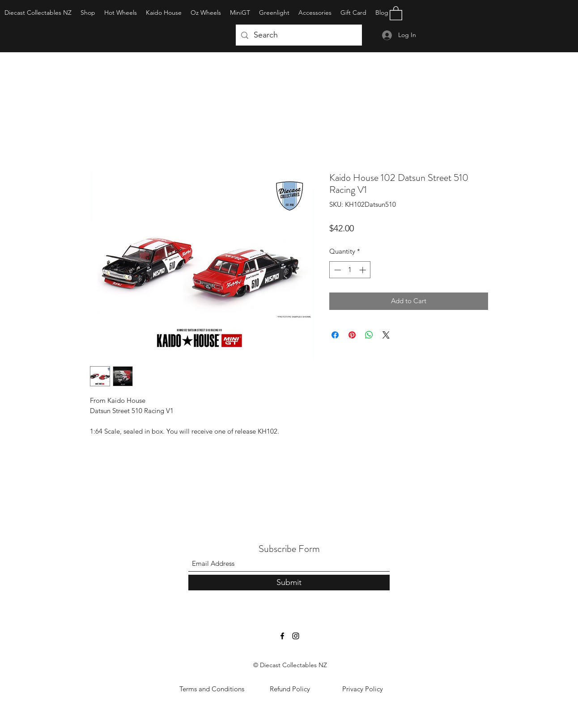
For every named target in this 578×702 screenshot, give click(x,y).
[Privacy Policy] (362, 689)
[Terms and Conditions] (211, 689)
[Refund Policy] (290, 689)
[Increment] (363, 270)
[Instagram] (295, 635)
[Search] (298, 35)
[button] (396, 12)
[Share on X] (386, 335)
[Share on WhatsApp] (369, 335)
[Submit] (289, 582)
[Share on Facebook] (335, 335)
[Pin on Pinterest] (352, 335)
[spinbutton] (350, 270)
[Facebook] (282, 635)
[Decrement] (337, 270)
